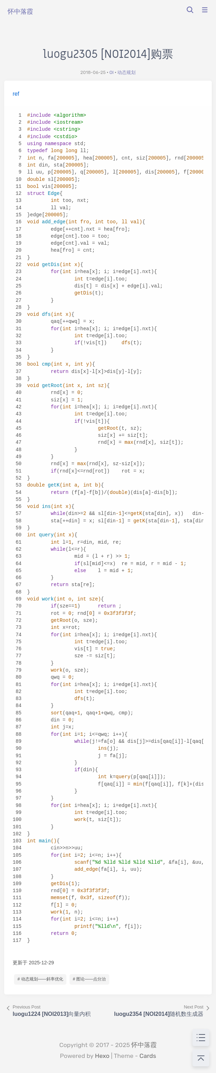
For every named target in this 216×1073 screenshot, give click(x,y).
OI (111, 72)
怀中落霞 (144, 1044)
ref (16, 94)
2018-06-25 (93, 72)
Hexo (102, 1055)
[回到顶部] (200, 1058)
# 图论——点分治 (89, 979)
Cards (147, 1055)
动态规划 (126, 72)
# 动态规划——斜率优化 (40, 979)
